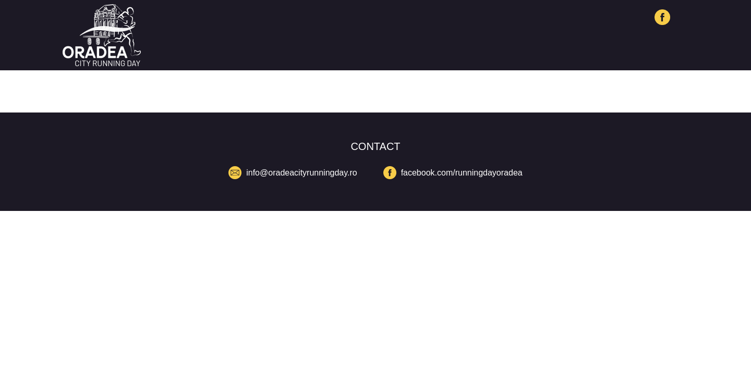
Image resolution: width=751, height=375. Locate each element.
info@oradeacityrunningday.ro (301, 172)
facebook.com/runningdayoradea (462, 172)
